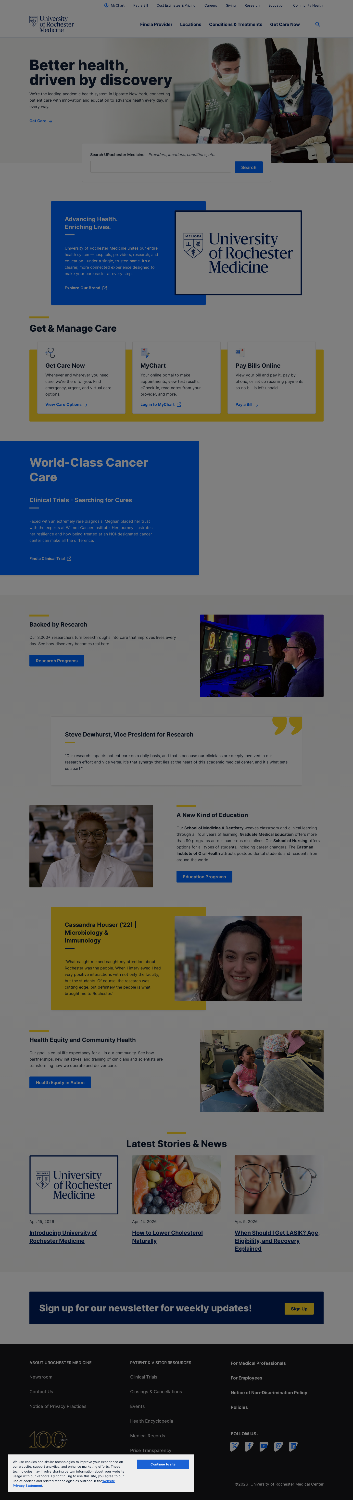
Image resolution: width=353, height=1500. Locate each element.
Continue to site (163, 1464)
